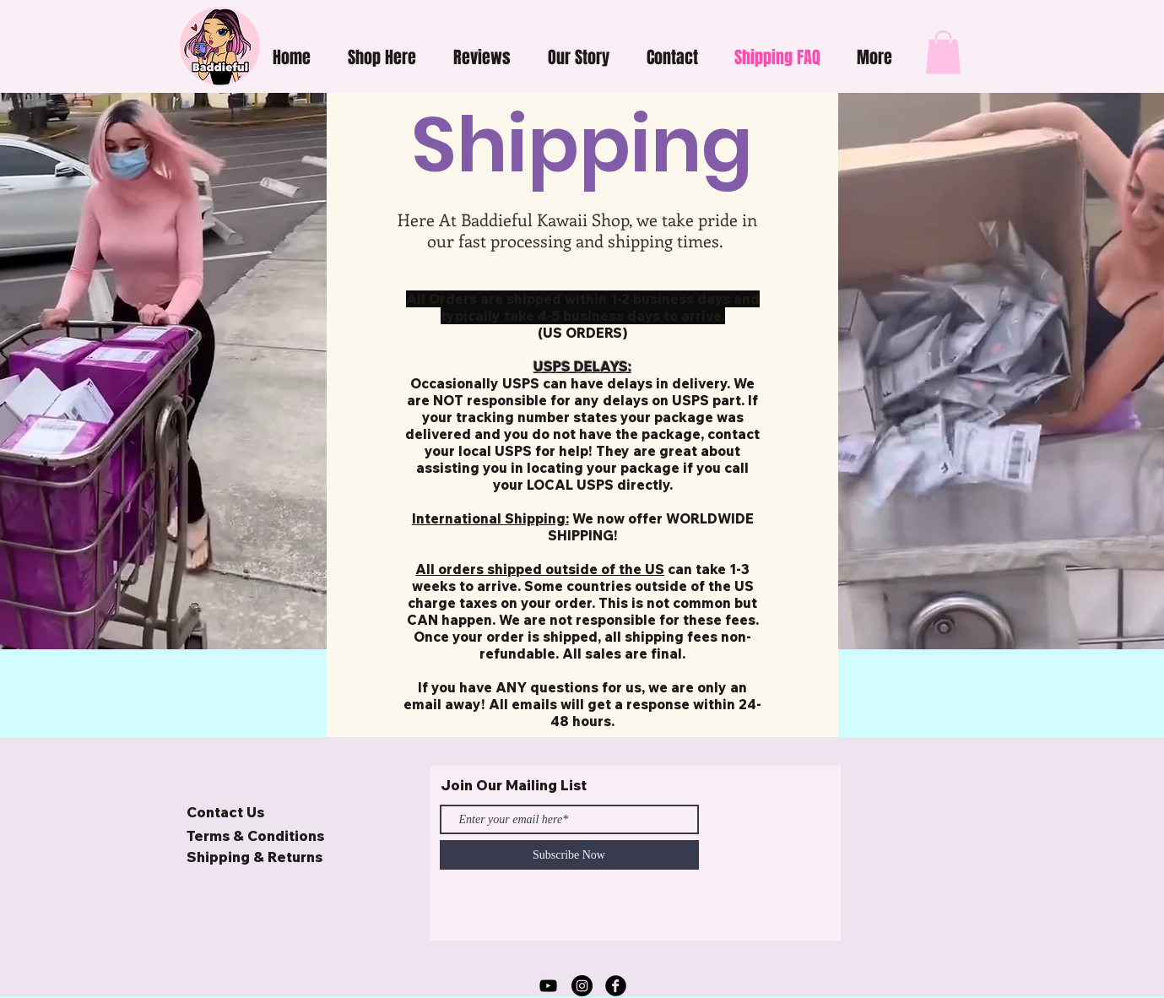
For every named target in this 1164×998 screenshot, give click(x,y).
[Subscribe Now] (569, 855)
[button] (382, 57)
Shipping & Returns (254, 856)
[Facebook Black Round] (615, 985)
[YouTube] (548, 985)
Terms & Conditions (255, 835)
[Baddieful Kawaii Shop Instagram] (582, 985)
